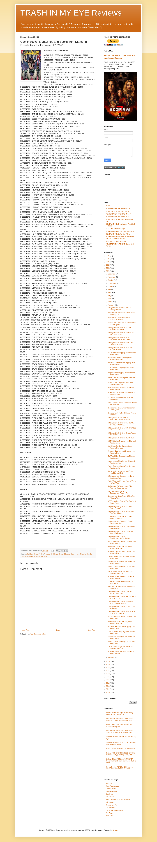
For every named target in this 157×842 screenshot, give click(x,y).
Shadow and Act (111, 805)
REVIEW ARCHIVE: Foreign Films (118, 234)
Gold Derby (110, 794)
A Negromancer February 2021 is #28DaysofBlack (119, 308)
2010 (108, 692)
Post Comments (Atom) (38, 634)
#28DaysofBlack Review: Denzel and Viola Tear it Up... (121, 512)
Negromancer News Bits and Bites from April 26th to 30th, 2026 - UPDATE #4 (119, 719)
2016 (108, 674)
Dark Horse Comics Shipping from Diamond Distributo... (119, 359)
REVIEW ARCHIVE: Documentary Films (120, 231)
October (111, 280)
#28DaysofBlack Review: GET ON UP (121, 438)
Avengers (47, 554)
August (110, 286)
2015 (108, 677)
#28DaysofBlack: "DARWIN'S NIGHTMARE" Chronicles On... (119, 419)
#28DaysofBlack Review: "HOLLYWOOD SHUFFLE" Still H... (122, 429)
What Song (109, 816)
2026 (108, 256)
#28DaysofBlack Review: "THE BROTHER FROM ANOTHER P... (120, 339)
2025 (108, 259)
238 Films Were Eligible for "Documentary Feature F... (118, 492)
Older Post (91, 630)
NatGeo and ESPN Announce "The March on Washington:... (120, 487)
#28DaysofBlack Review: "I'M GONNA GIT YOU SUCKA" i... (121, 424)
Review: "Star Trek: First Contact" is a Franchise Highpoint (119, 726)
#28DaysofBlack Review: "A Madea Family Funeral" (120, 507)
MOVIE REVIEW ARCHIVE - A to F (118, 208)
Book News (54, 554)
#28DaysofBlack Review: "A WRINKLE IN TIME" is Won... (121, 348)
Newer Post (25, 630)
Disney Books (75, 554)
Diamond (67, 554)
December (112, 274)
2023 (108, 265)
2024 (108, 262)
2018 (108, 667)
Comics (61, 554)
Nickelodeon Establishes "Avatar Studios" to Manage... (119, 319)
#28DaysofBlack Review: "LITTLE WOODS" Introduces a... (119, 328)
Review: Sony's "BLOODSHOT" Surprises (120, 749)
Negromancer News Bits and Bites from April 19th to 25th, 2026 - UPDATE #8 (119, 731)
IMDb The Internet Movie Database (118, 799)
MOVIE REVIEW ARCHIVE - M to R (118, 214)
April (110, 299)
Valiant (38, 556)
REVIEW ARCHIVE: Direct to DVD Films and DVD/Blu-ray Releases (120, 238)
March (110, 302)
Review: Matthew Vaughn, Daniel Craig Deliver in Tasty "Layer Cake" (119, 713)
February (111, 305)
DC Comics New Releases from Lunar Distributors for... (121, 389)
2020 (108, 661)
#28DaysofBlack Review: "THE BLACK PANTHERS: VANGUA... (121, 612)
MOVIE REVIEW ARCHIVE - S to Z (118, 217)
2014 (108, 680)
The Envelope (110, 808)
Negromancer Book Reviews (116, 241)
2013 (108, 683)
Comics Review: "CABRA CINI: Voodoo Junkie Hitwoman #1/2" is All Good (119, 768)
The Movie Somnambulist (114, 810)
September (112, 283)
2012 (108, 686)
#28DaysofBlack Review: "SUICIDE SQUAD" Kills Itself (120, 592)
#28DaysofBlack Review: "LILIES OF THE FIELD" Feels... (120, 344)
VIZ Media (44, 556)
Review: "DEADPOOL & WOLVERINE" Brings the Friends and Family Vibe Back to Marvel (121, 761)
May (109, 296)
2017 (108, 671)
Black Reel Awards (112, 786)
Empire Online (111, 789)
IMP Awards (110, 802)
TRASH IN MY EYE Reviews (71, 12)
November (112, 277)
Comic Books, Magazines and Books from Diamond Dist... (120, 384)
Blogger (115, 830)
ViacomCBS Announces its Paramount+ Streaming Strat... (122, 323)
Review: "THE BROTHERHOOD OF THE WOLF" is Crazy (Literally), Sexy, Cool (120, 754)
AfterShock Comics (32, 554)
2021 (108, 271)
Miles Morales (84, 554)
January (111, 657)
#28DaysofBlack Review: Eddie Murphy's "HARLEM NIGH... (122, 527)
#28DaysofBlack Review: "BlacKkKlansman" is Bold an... (119, 537)
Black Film (109, 783)
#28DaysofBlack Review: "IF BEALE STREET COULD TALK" (120, 602)
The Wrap (109, 813)
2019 (108, 664)
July (109, 289)
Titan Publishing (30, 556)
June (110, 292)
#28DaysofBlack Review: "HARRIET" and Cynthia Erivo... (121, 333)
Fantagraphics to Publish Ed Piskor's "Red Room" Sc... (120, 522)
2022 (108, 268)
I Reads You (110, 797)
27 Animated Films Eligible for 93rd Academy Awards (120, 517)
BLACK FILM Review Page (115, 229)
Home (58, 630)
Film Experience (111, 791)
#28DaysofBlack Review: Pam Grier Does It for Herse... (120, 532)
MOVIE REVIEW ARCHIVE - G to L (118, 211)
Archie (41, 554)
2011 (108, 689)
